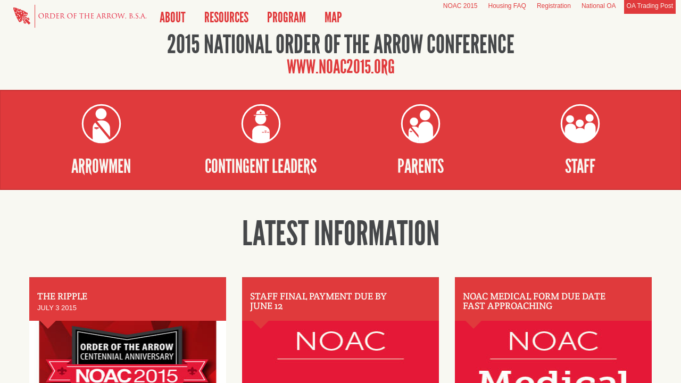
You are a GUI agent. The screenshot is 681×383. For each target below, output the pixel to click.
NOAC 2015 (460, 6)
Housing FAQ (507, 6)
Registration (554, 6)
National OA (599, 6)
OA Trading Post (650, 6)
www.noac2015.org (341, 67)
